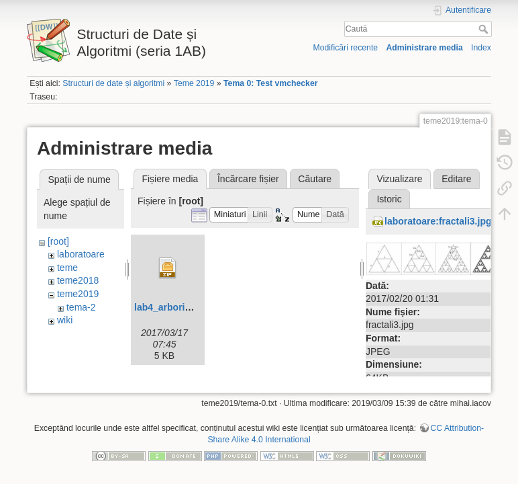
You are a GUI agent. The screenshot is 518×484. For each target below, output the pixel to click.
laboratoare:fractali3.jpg (438, 221)
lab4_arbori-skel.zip (178, 307)
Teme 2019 (194, 83)
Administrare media (424, 47)
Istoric (388, 199)
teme (67, 267)
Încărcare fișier (248, 178)
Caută (484, 29)
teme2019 (78, 293)
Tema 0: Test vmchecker (270, 83)
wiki (64, 320)
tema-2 (81, 307)
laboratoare (81, 254)
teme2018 (78, 280)
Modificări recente (345, 47)
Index (481, 47)
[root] (58, 241)
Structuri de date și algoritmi (113, 83)
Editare (456, 178)
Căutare (314, 178)
